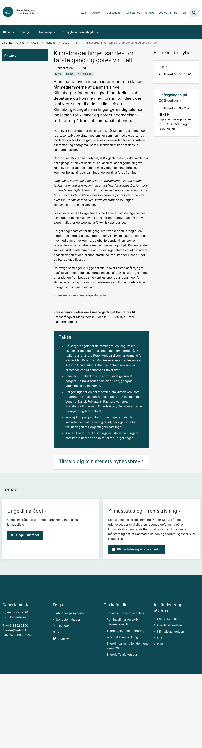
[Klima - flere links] (13, 32)
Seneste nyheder (68, 693)
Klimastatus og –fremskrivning (142, 578)
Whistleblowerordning (122, 711)
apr (161, 67)
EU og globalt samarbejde (78, 32)
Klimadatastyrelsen (170, 705)
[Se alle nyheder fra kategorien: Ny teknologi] (85, 74)
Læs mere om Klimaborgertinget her (82, 295)
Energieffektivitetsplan (123, 728)
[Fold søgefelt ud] (194, 12)
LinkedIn (64, 700)
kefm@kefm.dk (16, 704)
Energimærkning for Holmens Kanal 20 (127, 720)
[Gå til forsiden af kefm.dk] (23, 12)
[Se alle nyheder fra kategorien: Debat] (70, 74)
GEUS (161, 712)
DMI (160, 718)
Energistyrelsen (168, 692)
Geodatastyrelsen (169, 699)
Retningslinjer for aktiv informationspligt (123, 696)
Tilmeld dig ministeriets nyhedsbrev (99, 461)
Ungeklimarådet (25, 578)
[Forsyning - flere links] (54, 32)
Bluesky (63, 712)
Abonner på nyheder (70, 687)
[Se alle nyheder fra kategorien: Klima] (58, 74)
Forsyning (45, 32)
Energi (25, 32)
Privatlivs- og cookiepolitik (125, 687)
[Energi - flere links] (31, 32)
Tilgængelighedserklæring (125, 704)
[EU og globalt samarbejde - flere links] (96, 32)
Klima (7, 32)
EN (184, 12)
